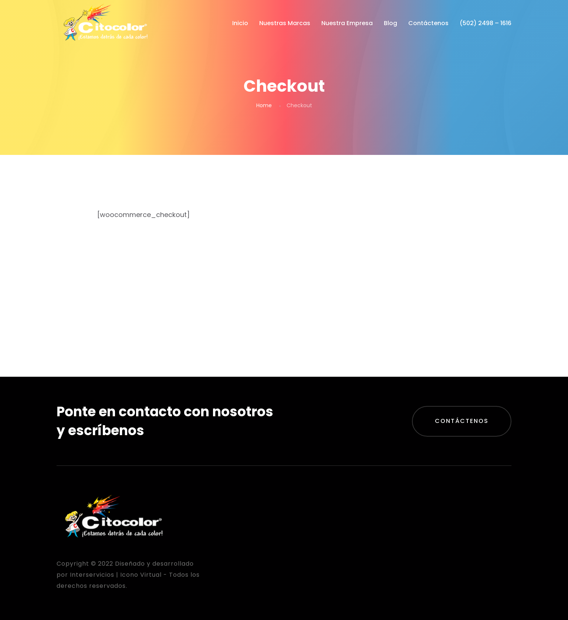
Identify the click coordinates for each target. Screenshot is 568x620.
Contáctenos (428, 23)
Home (264, 105)
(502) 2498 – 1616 (485, 23)
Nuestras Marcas (284, 23)
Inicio (240, 23)
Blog (390, 23)
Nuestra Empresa (347, 23)
